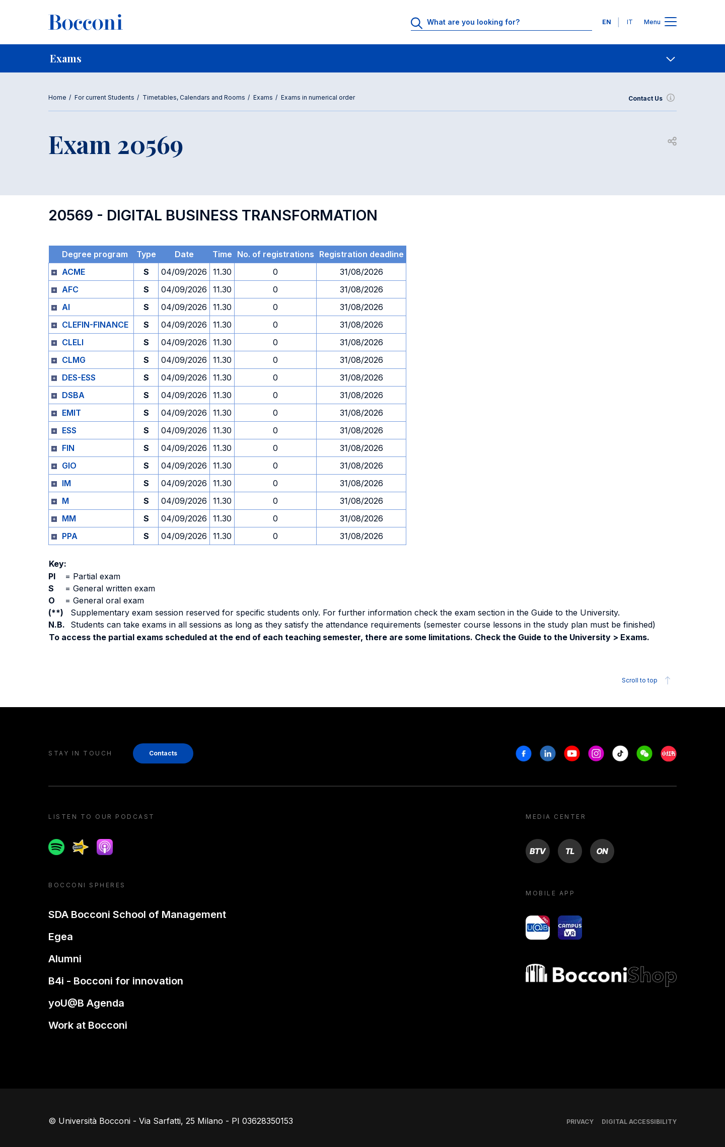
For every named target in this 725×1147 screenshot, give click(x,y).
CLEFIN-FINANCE (95, 325)
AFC (70, 289)
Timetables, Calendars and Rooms (193, 97)
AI (66, 307)
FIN (68, 448)
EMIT (71, 413)
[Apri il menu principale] (671, 22)
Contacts (163, 753)
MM (69, 518)
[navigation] (362, 58)
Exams (263, 97)
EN (606, 22)
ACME (73, 272)
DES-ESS (79, 377)
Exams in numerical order (318, 97)
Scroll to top (648, 680)
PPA (70, 536)
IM (66, 483)
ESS (69, 430)
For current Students (104, 97)
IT (630, 22)
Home (57, 97)
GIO (69, 466)
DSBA (73, 395)
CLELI (73, 342)
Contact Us (652, 99)
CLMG (74, 360)
